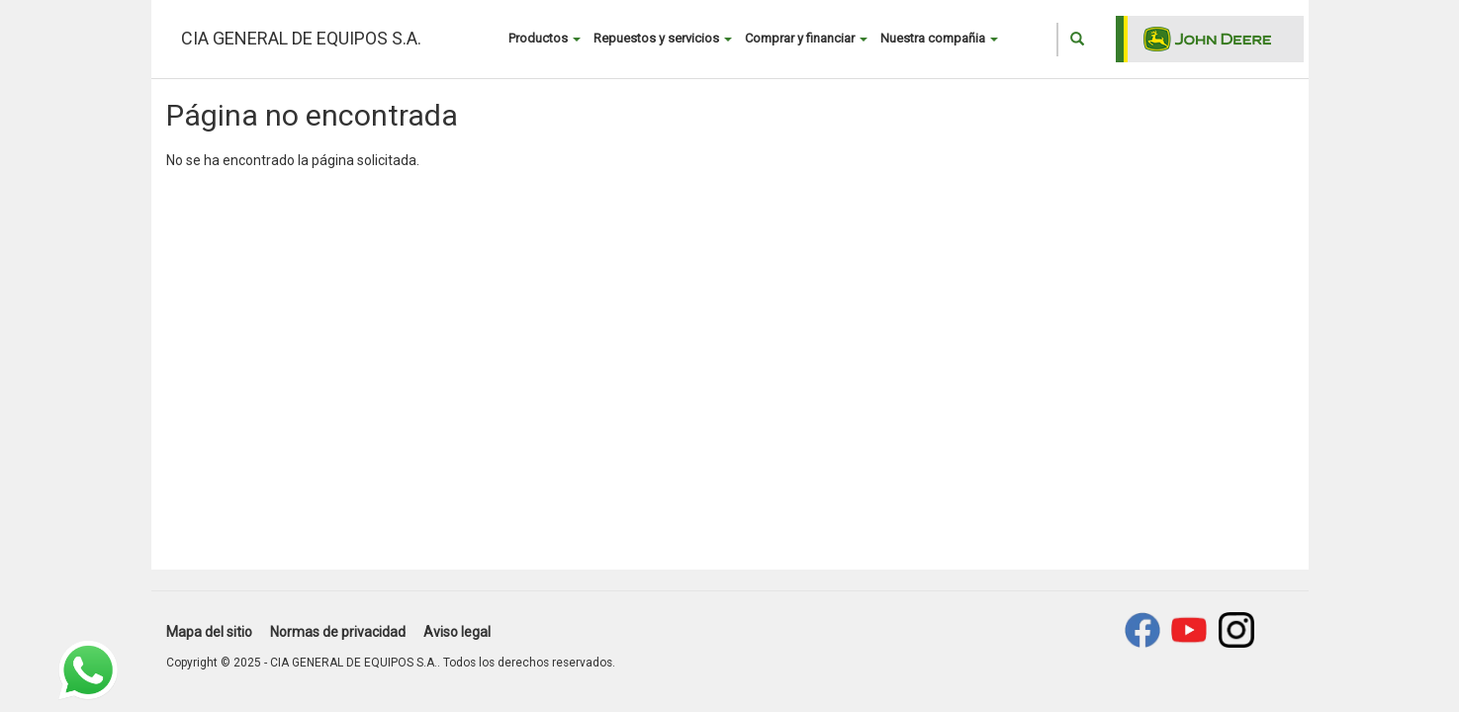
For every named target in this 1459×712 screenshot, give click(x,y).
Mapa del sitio (209, 632)
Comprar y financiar (806, 38)
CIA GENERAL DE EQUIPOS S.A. (301, 38)
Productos (544, 38)
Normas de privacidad (338, 632)
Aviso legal (457, 632)
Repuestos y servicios (662, 38)
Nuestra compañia (939, 38)
